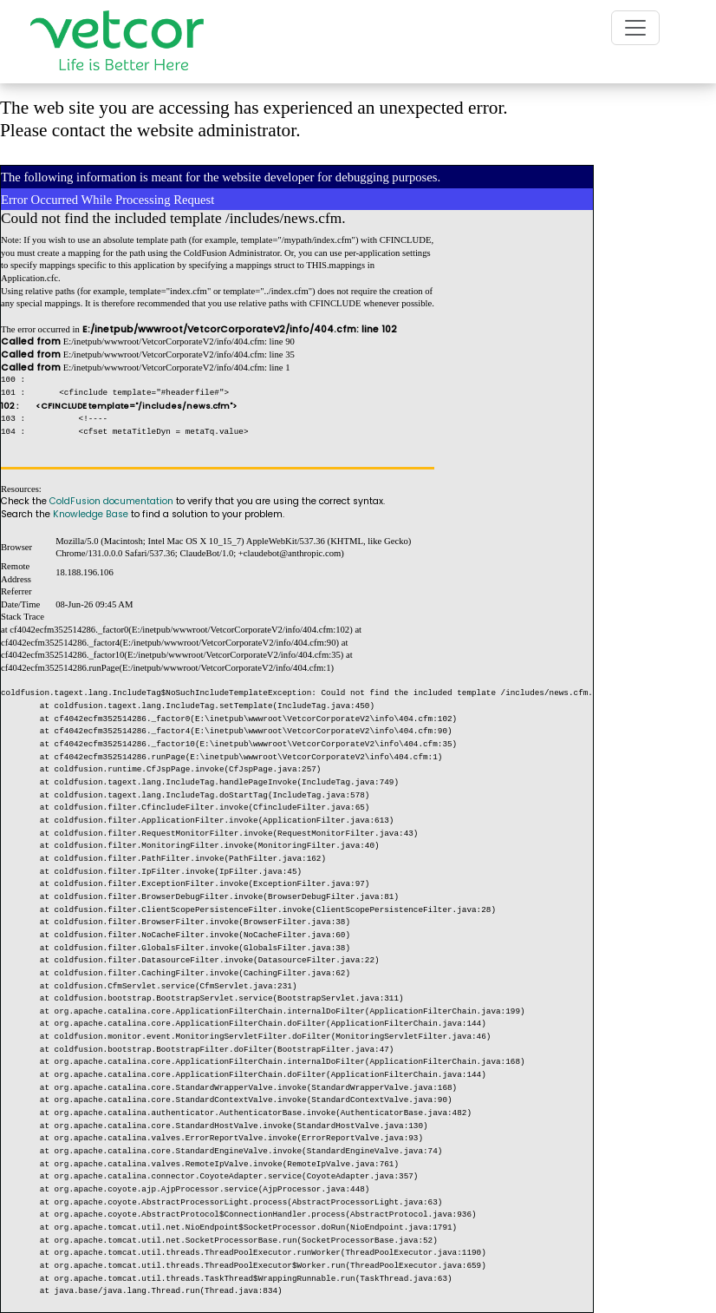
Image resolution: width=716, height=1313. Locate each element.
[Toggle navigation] (635, 27)
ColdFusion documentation (111, 501)
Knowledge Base (90, 514)
